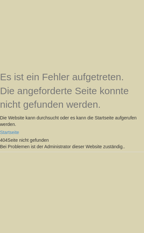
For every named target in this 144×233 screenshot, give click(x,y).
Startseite (9, 132)
